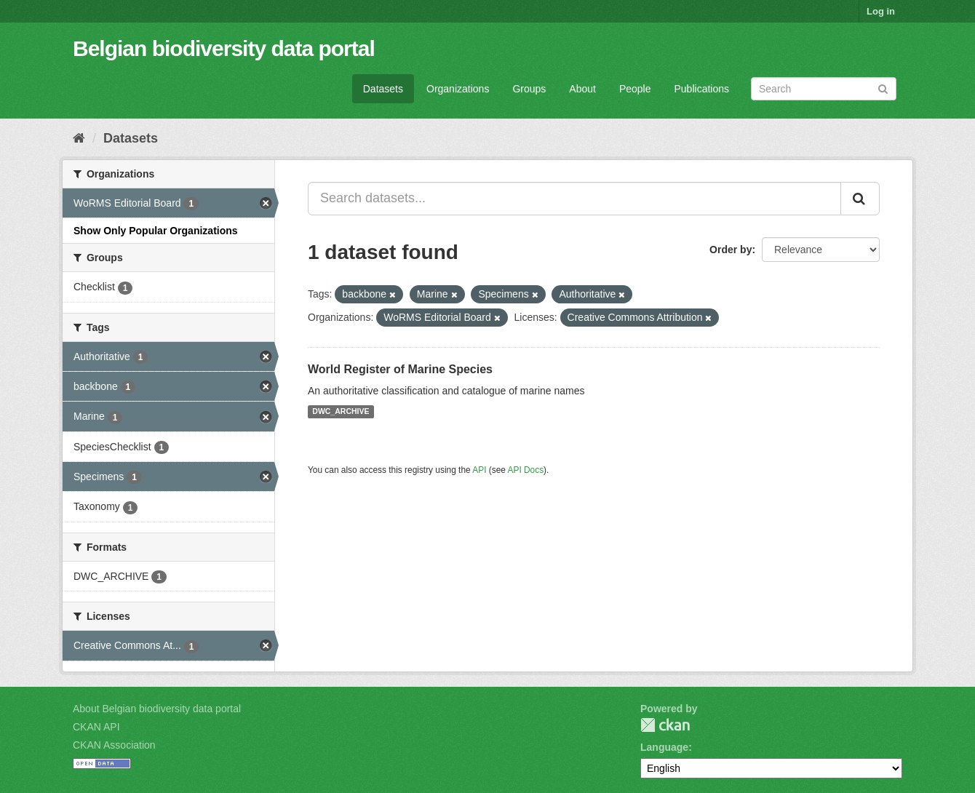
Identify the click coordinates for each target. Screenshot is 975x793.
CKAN (665, 725)
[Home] (79, 138)
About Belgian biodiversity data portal (157, 708)
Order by (730, 249)
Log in (881, 11)
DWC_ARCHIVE (340, 411)
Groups (529, 89)
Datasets (383, 89)
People (635, 89)
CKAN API (96, 727)
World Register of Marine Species (400, 369)
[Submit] (883, 87)
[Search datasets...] (574, 198)
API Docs (526, 470)
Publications (702, 89)
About (582, 89)
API (479, 470)
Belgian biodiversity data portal (224, 48)
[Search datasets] (823, 88)
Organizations (457, 89)
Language (664, 747)
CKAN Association (114, 745)
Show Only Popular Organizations (155, 230)
